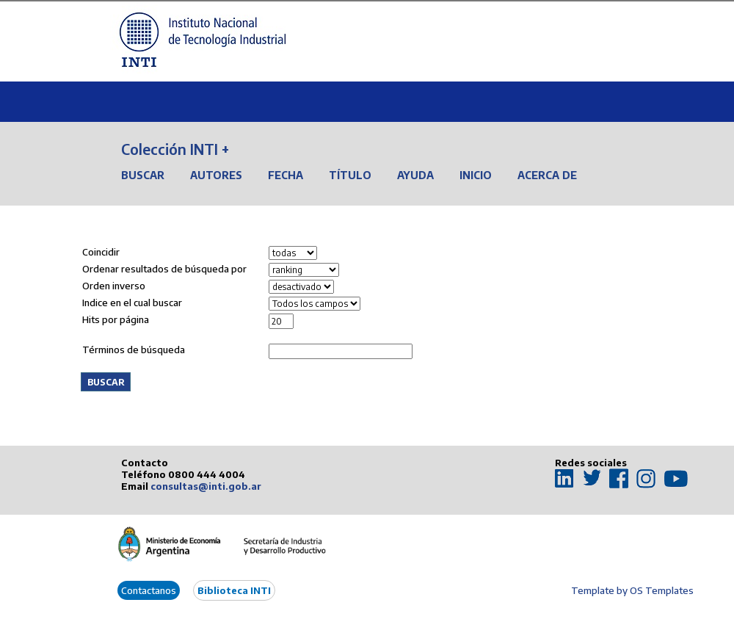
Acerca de (547, 175)
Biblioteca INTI (234, 590)
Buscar (142, 175)
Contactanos (148, 590)
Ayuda (415, 175)
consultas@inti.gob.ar (205, 486)
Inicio (475, 175)
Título (350, 175)
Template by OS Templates (632, 590)
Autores (216, 175)
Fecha (285, 175)
